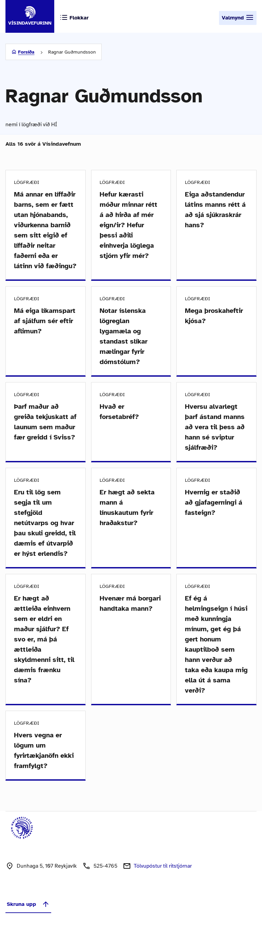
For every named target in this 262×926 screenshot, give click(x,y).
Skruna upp (28, 904)
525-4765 (105, 866)
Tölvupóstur (163, 866)
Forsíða (26, 52)
